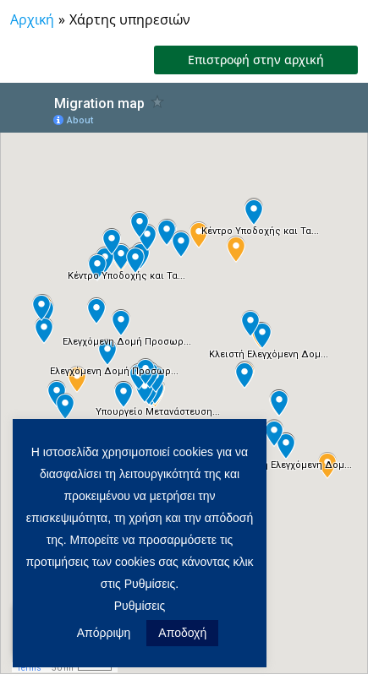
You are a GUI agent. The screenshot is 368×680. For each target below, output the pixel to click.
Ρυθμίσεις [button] (140, 605)
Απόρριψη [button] (104, 632)
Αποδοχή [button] (182, 632)
